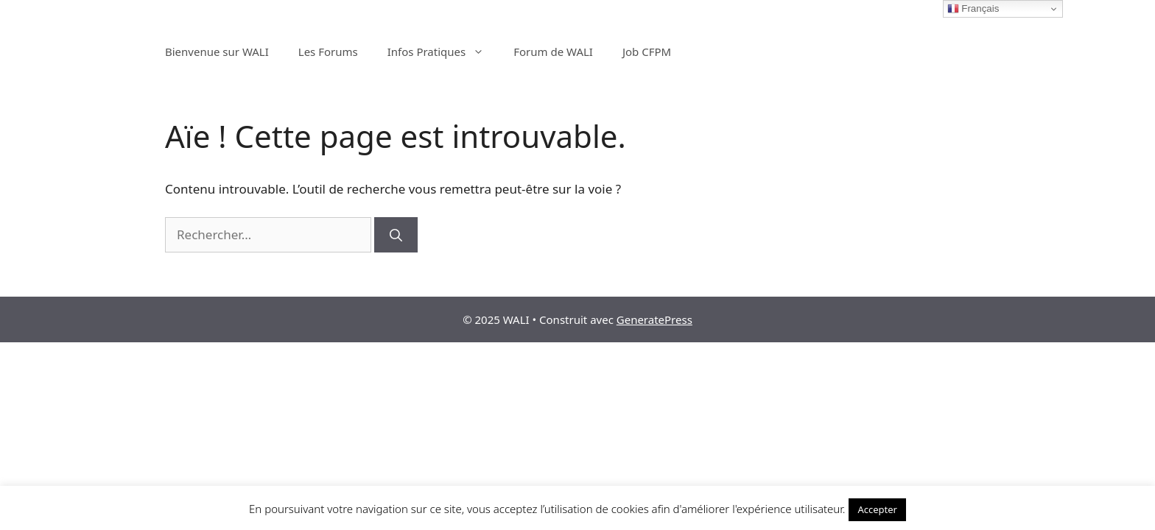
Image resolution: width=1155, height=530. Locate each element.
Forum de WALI (553, 51)
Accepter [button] (877, 509)
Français (973, 9)
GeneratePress (654, 319)
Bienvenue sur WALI (217, 51)
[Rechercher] (396, 234)
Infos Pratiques (443, 51)
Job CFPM (646, 51)
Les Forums (328, 51)
